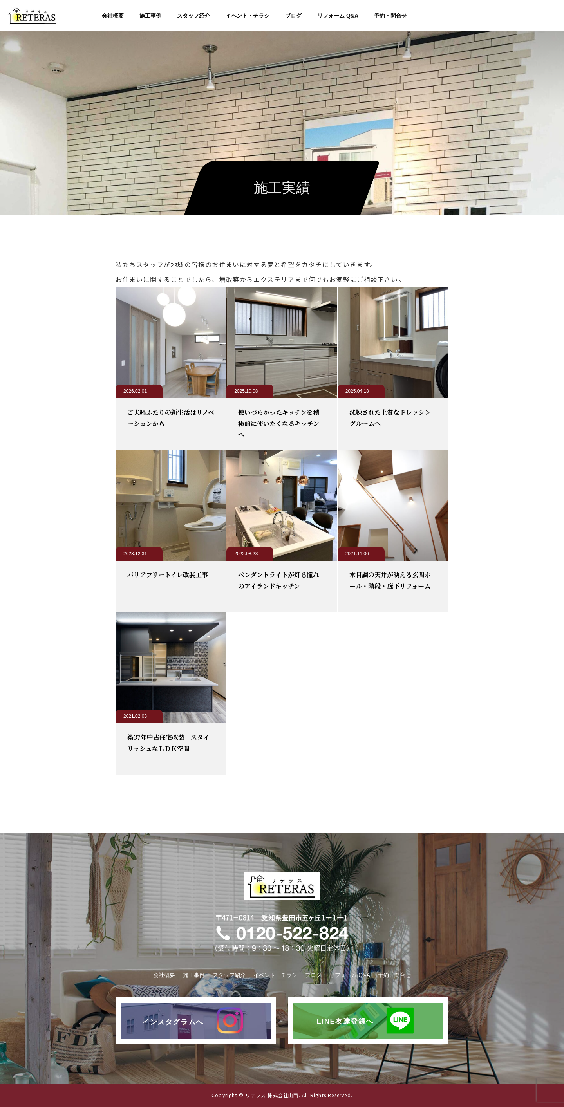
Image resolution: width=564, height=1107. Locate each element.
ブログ (293, 16)
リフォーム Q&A (337, 16)
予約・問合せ (390, 16)
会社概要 (113, 16)
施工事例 (150, 16)
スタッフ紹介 (193, 16)
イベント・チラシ (247, 16)
